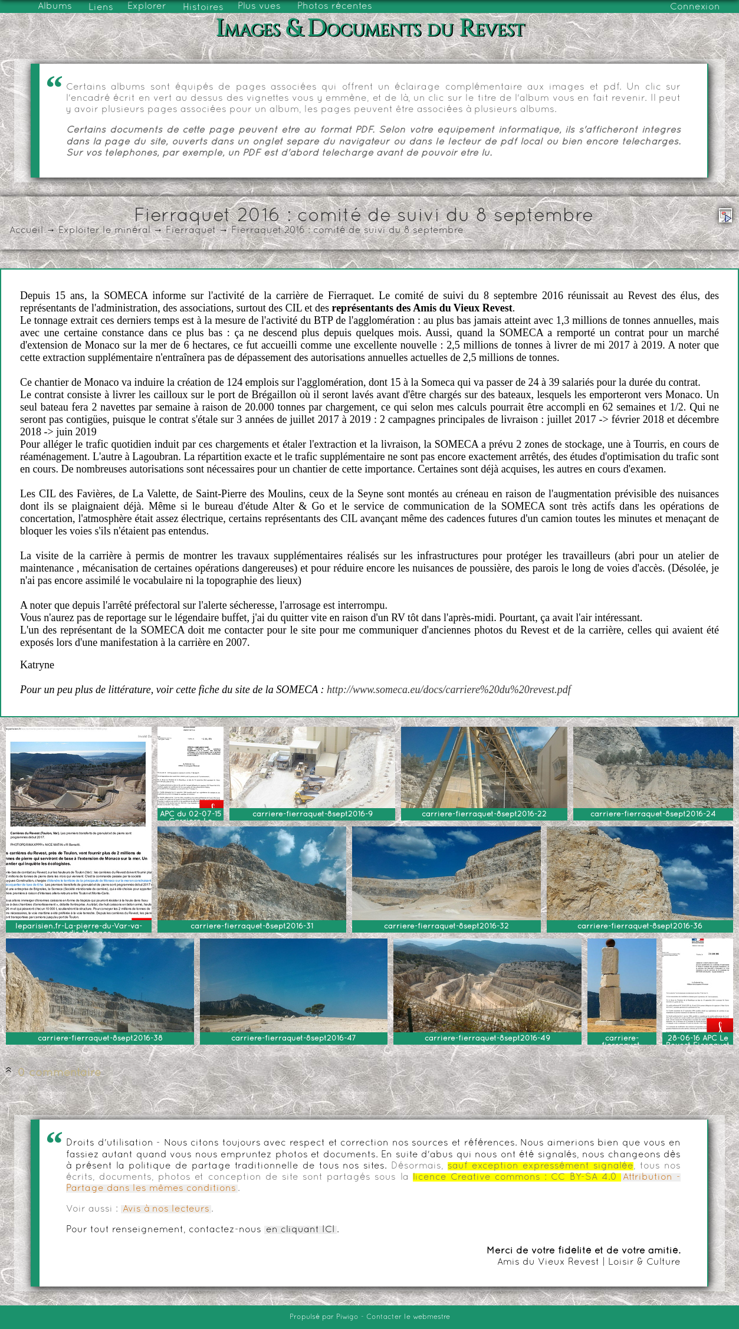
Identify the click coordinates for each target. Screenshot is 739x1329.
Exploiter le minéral (104, 231)
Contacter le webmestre (408, 1317)
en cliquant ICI (300, 1230)
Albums (55, 6)
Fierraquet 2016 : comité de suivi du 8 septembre (347, 231)
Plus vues (259, 6)
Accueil (26, 231)
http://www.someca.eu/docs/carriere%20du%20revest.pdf (449, 689)
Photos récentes (334, 6)
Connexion (695, 7)
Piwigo (347, 1317)
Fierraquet (191, 231)
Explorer (146, 6)
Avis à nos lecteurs (166, 1209)
